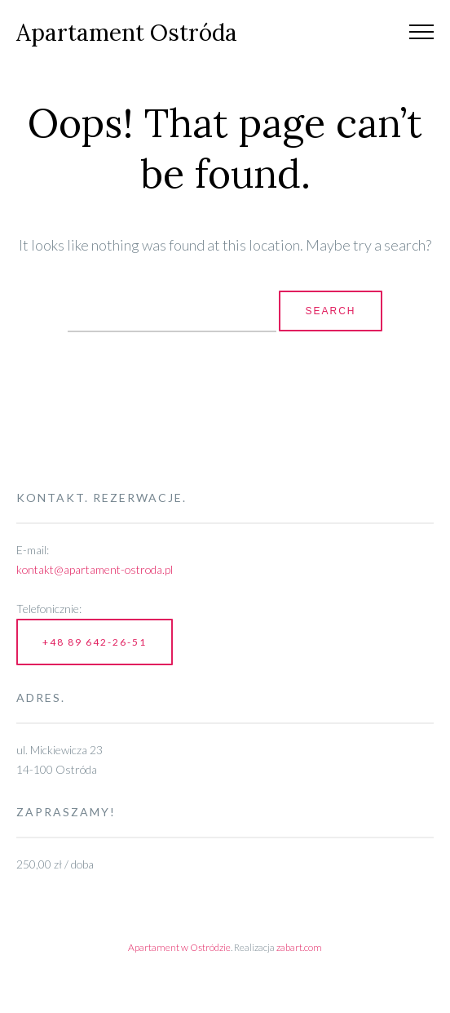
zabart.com (299, 947)
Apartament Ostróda (126, 32)
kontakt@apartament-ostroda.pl (94, 569)
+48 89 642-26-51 (94, 642)
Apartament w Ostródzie (179, 947)
